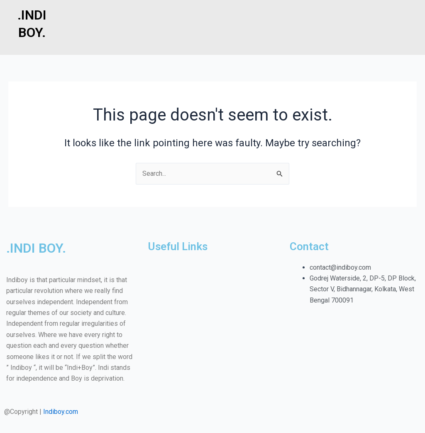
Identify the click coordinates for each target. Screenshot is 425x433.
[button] (244, 8)
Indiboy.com (60, 412)
